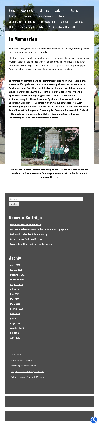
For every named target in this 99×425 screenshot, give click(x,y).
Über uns (44, 10)
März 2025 (15, 304)
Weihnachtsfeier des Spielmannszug (28, 234)
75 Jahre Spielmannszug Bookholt (27, 371)
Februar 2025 (16, 308)
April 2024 (15, 313)
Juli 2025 (14, 289)
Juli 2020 (14, 333)
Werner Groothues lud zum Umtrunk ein (31, 244)
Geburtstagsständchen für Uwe (26, 239)
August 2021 (16, 323)
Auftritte (60, 10)
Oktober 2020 (17, 328)
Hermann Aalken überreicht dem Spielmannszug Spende (39, 229)
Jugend (74, 10)
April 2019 (15, 337)
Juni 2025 (14, 294)
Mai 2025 (14, 299)
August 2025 (16, 284)
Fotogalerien (48, 21)
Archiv (62, 16)
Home (12, 10)
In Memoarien (45, 16)
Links (12, 27)
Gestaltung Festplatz (32, 27)
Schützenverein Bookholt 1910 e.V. (28, 377)
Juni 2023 (14, 318)
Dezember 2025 (18, 274)
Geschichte (27, 10)
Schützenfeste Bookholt (62, 27)
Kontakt (78, 21)
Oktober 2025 (17, 279)
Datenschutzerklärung (22, 360)
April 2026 (15, 265)
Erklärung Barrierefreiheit (23, 365)
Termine (27, 16)
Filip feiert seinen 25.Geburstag (26, 224)
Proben (13, 16)
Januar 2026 (16, 270)
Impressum (16, 354)
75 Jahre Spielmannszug (22, 21)
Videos (64, 21)
